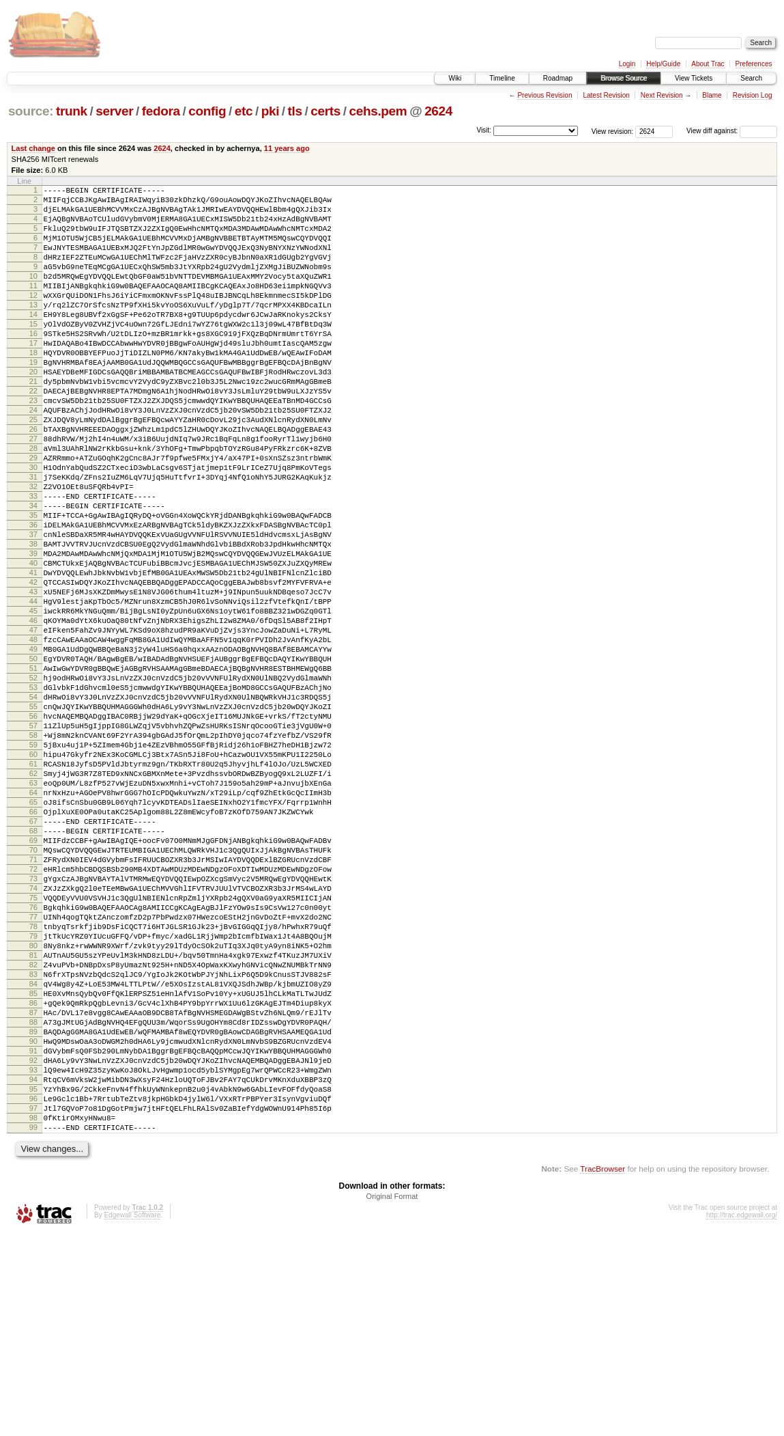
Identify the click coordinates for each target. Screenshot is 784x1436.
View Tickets (693, 78)
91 (33, 1235)
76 (33, 1061)
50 (33, 759)
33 (33, 561)
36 (33, 596)
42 (33, 666)
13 (33, 329)
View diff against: (731, 131)
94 (33, 1270)
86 (33, 1177)
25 (33, 469)
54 (33, 805)
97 (33, 1305)
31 (33, 538)
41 (33, 654)
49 (33, 747)
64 (33, 921)
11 (33, 306)
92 (33, 1247)
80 (33, 1107)
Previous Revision (544, 95)
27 (33, 492)
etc (243, 111)
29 (33, 515)
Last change (33, 148)
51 (33, 771)
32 (33, 550)
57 (33, 840)
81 (33, 1119)
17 (33, 376)
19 (33, 399)
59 (33, 863)
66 (33, 945)
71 (33, 1003)
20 (33, 410)
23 (33, 445)
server (114, 111)
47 (33, 724)
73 (33, 1026)
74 (33, 1038)
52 (33, 782)
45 (33, 701)
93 (33, 1258)
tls (295, 111)
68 (33, 968)
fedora (161, 111)
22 (33, 434)
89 (33, 1212)
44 (33, 689)
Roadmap (557, 78)
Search (751, 78)
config (207, 111)
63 (33, 910)
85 (33, 1165)
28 (33, 503)
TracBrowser (602, 1371)
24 (33, 457)
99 (33, 1328)
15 (33, 352)
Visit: (483, 130)
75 (33, 1049)
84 (33, 1154)
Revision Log (752, 95)
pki (270, 111)
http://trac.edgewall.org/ (741, 1418)
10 (33, 294)
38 (33, 620)
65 (33, 933)
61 (33, 887)
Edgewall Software (132, 1418)
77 (33, 1072)
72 (33, 1014)
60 (33, 875)
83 (33, 1142)
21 (33, 422)
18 (33, 387)
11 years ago (287, 148)
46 (33, 712)
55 (33, 817)
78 (33, 1084)
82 (33, 1131)
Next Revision (662, 95)
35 (33, 585)
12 (33, 318)
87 (33, 1189)
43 (33, 678)
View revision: (613, 131)
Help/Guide (663, 64)
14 (33, 341)
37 (33, 608)
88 (33, 1200)
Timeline (501, 78)
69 (33, 980)
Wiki (454, 78)
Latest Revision (606, 95)
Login (627, 64)
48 (33, 736)
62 (33, 898)
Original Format (392, 1399)
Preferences (754, 64)
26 (33, 480)
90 (33, 1223)
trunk (71, 111)
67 (33, 956)
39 (33, 631)
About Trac (707, 64)
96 (33, 1293)
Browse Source (623, 78)
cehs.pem (378, 111)
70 (33, 991)
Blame (711, 95)
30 (33, 527)
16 (33, 364)
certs (325, 111)
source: (30, 111)
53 (33, 794)
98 (33, 1316)
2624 (438, 111)
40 (33, 643)
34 (33, 573)
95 (33, 1282)
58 (33, 852)
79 (33, 1096)
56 (33, 829)
